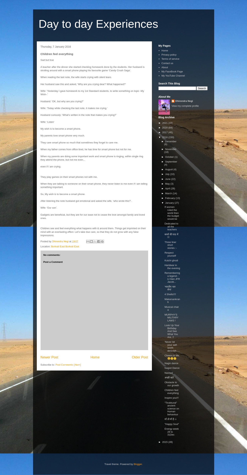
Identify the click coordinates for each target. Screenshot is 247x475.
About (165, 67)
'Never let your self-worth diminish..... (172, 346)
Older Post (140, 357)
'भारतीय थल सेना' (170, 288)
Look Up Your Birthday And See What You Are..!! (172, 331)
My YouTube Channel (173, 75)
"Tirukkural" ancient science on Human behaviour (172, 408)
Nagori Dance (172, 368)
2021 (165, 122)
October (170, 156)
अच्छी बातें (169, 377)
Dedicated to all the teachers (171, 226)
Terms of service (170, 58)
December (170, 141)
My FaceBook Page (172, 71)
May (167, 183)
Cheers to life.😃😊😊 (172, 357)
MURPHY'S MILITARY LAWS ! (172, 317)
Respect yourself (170, 254)
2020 (165, 127)
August (169, 169)
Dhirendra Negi (184, 101)
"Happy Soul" (172, 424)
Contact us (167, 63)
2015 (165, 442)
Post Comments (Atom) (68, 364)
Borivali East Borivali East (65, 246)
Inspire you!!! (172, 397)
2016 (165, 137)
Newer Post (49, 357)
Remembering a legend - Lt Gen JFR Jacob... (172, 277)
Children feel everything (172, 392)
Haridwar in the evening (172, 267)
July (167, 174)
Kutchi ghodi (171, 260)
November (170, 149)
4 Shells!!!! (170, 294)
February (170, 198)
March (169, 193)
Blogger (138, 464)
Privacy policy (169, 54)
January (170, 202)
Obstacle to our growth (172, 384)
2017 (165, 132)
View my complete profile (185, 105)
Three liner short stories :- (171, 245)
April (168, 188)
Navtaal (169, 372)
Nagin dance (171, 363)
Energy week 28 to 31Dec (172, 431)
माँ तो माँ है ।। (170, 419)
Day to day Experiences (98, 24)
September (171, 161)
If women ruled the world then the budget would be (172, 213)
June (168, 179)
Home (95, 357)
